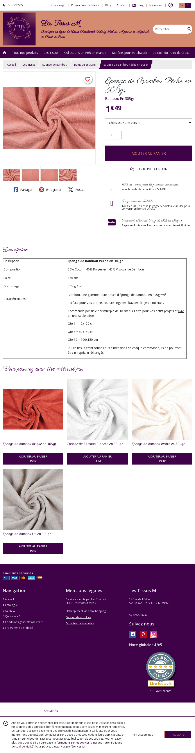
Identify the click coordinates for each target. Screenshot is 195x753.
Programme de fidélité (18, 628)
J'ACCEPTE (178, 735)
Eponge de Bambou (54, 65)
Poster (76, 189)
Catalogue (10, 605)
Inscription (156, 5)
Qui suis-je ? (11, 616)
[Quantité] (113, 135)
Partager (23, 189)
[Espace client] (170, 5)
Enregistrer (50, 189)
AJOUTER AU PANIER (149, 153)
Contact (122, 5)
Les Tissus (29, 65)
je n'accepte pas (143, 735)
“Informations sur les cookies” (72, 742)
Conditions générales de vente (23, 622)
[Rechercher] (189, 29)
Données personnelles (80, 623)
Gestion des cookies (78, 617)
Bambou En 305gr (120, 98)
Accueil (11, 65)
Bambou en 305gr (85, 65)
